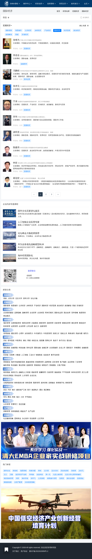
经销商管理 (39, 362)
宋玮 (15, 117)
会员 (86, 4)
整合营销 (22, 365)
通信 (41, 390)
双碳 (16, 34)
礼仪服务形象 (8, 418)
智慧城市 (18, 30)
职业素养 (33, 418)
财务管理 (7, 379)
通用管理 (7, 320)
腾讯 (9, 397)
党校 (5, 298)
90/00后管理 (75, 372)
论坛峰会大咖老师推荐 (28, 233)
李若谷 (16, 55)
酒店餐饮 (47, 390)
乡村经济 (38, 30)
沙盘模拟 (34, 323)
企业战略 (7, 309)
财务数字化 (60, 383)
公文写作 (40, 418)
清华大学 (26, 298)
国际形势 (9, 30)
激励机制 (57, 372)
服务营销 (6, 365)
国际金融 (37, 348)
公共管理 (6, 404)
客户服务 (63, 362)
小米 (22, 397)
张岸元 (16, 86)
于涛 (15, 101)
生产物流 (7, 408)
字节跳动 (28, 397)
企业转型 (40, 313)
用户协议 (24, 551)
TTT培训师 (66, 372)
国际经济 (85, 11)
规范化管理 (26, 323)
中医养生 (18, 340)
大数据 (17, 355)
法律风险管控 (16, 323)
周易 (29, 340)
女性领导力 (29, 333)
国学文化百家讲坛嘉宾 (28, 211)
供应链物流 (15, 411)
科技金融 (22, 348)
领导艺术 (7, 330)
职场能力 (7, 415)
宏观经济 (75, 11)
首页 (58, 11)
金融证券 (45, 348)
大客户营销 (61, 365)
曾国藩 (41, 340)
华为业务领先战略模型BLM (31, 244)
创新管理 (43, 326)
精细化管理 (66, 323)
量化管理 (74, 323)
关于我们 (15, 551)
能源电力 (35, 390)
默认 (81, 26)
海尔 (18, 397)
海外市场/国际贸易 (18, 362)
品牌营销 (48, 362)
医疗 (29, 390)
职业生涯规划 (8, 375)
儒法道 (69, 340)
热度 (84, 26)
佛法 (24, 340)
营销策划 (6, 362)
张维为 (16, 40)
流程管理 (50, 323)
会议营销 (71, 362)
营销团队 (52, 365)
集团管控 (82, 313)
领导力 (85, 333)
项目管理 (6, 323)
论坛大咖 (34, 298)
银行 (13, 390)
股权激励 (6, 348)
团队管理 (14, 333)
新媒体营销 (30, 362)
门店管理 (78, 362)
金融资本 (24, 64)
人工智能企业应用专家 (28, 222)
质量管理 (6, 411)
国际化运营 (58, 313)
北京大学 (18, 298)
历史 (5, 340)
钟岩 (15, 163)
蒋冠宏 (16, 178)
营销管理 (7, 359)
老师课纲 (51, 4)
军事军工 (14, 404)
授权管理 (42, 323)
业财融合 (51, 383)
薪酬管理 (42, 372)
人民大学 (11, 298)
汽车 (9, 390)
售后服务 (14, 365)
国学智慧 (7, 337)
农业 (5, 390)
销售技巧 (45, 365)
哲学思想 (11, 340)
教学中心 (27, 4)
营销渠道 (37, 365)
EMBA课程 (15, 4)
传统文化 (35, 340)
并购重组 (77, 348)
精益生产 (23, 411)
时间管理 (6, 326)
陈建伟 (16, 147)
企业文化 (33, 375)
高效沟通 (79, 333)
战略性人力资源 (24, 372)
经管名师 (39, 4)
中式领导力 (38, 333)
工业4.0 (32, 355)
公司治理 (29, 326)
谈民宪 (16, 132)
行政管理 (50, 372)
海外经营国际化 (25, 255)
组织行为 (14, 372)
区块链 (5, 355)
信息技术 (46, 355)
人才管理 (25, 375)
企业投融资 (53, 348)
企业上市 (62, 348)
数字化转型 (55, 355)
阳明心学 (48, 340)
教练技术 (82, 323)
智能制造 (39, 355)
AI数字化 (7, 352)
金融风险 (14, 348)
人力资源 (7, 369)
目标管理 (57, 323)
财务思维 (28, 383)
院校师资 (7, 295)
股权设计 (69, 348)
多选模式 (84, 17)
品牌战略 (17, 313)
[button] (8, 17)
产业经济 (47, 30)
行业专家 (7, 386)
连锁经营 (29, 365)
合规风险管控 (8, 383)
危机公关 (63, 333)
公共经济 (28, 30)
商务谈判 (71, 333)
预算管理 (36, 383)
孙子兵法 (62, 340)
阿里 (13, 397)
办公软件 (25, 418)
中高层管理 (47, 333)
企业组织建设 (8, 313)
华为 (5, 397)
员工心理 (85, 372)
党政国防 (7, 401)
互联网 (11, 355)
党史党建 (22, 404)
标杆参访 (75, 4)
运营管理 (14, 326)
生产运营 (31, 411)
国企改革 (67, 313)
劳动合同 (17, 375)
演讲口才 (56, 333)
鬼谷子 (55, 340)
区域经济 (25, 34)
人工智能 (24, 355)
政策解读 (9, 34)
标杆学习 (7, 394)
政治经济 (77, 30)
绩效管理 (34, 372)
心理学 (21, 333)
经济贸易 (67, 30)
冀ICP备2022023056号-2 (38, 551)
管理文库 (63, 4)
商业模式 (6, 316)
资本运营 (27, 79)
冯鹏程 (16, 70)
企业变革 (33, 313)
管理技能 (6, 333)
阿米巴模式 (49, 313)
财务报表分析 (19, 383)
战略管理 (25, 313)
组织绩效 (6, 372)
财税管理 (68, 383)
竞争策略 (74, 313)
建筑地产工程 (21, 390)
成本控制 (44, 383)
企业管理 (22, 326)
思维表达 (17, 418)
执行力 (36, 326)
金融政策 (85, 348)
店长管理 (55, 362)
